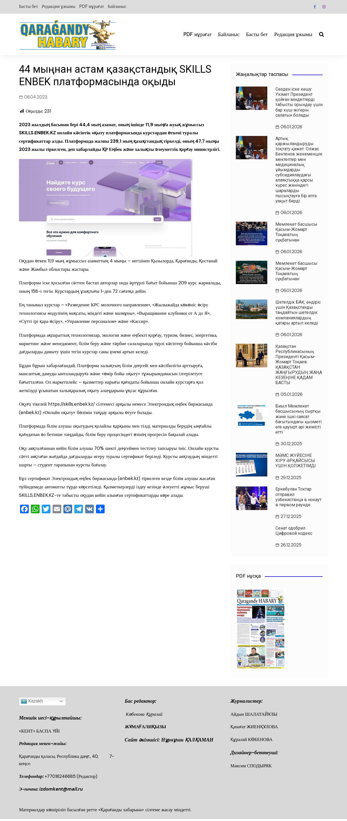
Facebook (314, 7)
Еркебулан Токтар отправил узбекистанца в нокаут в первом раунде (298, 498)
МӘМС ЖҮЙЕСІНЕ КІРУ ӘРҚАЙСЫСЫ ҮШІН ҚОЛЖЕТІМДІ (295, 461)
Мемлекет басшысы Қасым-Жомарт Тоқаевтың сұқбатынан (296, 232)
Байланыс (120, 6)
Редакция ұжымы (60, 6)
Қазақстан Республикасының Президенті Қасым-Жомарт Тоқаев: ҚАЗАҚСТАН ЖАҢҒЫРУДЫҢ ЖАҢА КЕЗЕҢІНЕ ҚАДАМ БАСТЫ (298, 365)
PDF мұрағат (94, 6)
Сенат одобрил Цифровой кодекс (293, 532)
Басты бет (28, 6)
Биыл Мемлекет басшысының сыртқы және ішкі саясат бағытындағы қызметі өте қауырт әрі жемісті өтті (298, 419)
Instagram (324, 7)
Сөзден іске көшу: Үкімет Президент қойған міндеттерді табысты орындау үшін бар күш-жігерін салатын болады (299, 102)
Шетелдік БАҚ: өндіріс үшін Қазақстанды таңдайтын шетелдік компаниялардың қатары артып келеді (298, 313)
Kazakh (32, 702)
